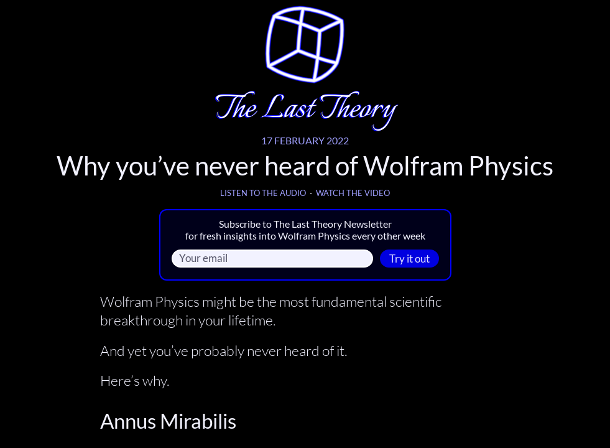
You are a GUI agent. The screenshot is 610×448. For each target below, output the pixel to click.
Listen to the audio (263, 193)
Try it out (409, 259)
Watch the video (353, 193)
